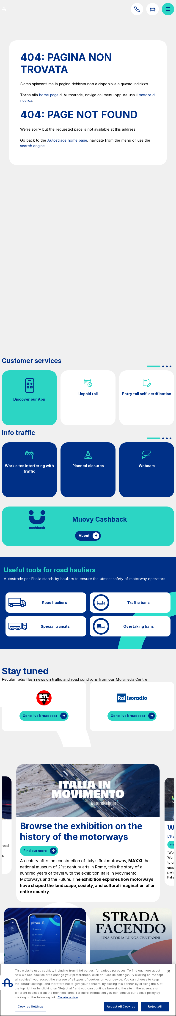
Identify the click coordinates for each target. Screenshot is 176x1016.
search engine (32, 145)
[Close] (169, 971)
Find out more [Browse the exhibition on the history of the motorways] (35, 851)
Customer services (31, 361)
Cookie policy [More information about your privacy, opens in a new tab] (68, 997)
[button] (153, 366)
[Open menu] (168, 9)
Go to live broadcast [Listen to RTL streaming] (40, 716)
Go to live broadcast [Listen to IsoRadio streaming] (128, 716)
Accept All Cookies (121, 1006)
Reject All (155, 1006)
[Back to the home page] (9, 9)
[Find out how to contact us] (137, 9)
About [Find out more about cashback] (84, 535)
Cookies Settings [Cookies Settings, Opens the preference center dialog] (31, 1006)
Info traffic (18, 433)
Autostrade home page (67, 140)
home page (48, 95)
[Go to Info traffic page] (152, 9)
